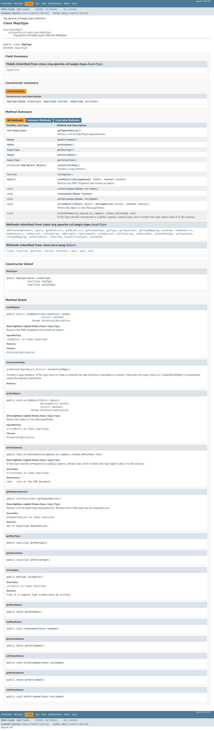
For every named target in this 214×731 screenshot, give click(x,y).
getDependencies (68, 130)
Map (23, 165)
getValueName (66, 155)
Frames (39, 9)
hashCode (167, 230)
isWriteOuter (86, 233)
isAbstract (33, 233)
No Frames (51, 9)
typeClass (13, 69)
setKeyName (65, 193)
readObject (65, 179)
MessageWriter (104, 204)
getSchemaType (94, 230)
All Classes (70, 9)
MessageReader (82, 179)
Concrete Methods (68, 120)
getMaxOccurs (54, 230)
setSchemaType (163, 233)
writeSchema (65, 213)
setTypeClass (184, 233)
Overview (6, 4)
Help (74, 4)
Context (109, 179)
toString (55, 237)
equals (39, 230)
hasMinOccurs (15, 233)
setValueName (66, 199)
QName (21, 101)
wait (74, 251)
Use (37, 4)
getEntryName (66, 139)
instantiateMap (67, 165)
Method (44, 13)
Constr (34, 13)
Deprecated (55, 4)
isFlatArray (51, 233)
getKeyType (65, 150)
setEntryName (66, 188)
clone (10, 251)
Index (67, 4)
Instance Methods (39, 120)
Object (31, 165)
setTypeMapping (16, 237)
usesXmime (96, 237)
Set (9, 130)
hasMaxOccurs (184, 230)
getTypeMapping (149, 230)
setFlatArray (125, 233)
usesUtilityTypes (75, 237)
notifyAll (62, 251)
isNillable (69, 233)
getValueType (66, 160)
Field (25, 13)
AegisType (21, 47)
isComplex (64, 174)
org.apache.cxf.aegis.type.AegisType (29, 32)
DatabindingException (56, 320)
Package (18, 4)
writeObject (65, 204)
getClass (36, 251)
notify (49, 251)
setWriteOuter (38, 237)
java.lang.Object (12, 29)
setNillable (144, 233)
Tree (43, 4)
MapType (12, 101)
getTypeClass (127, 230)
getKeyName (65, 144)
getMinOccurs (74, 230)
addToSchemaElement (19, 230)
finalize (22, 251)
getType (111, 230)
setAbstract (106, 233)
